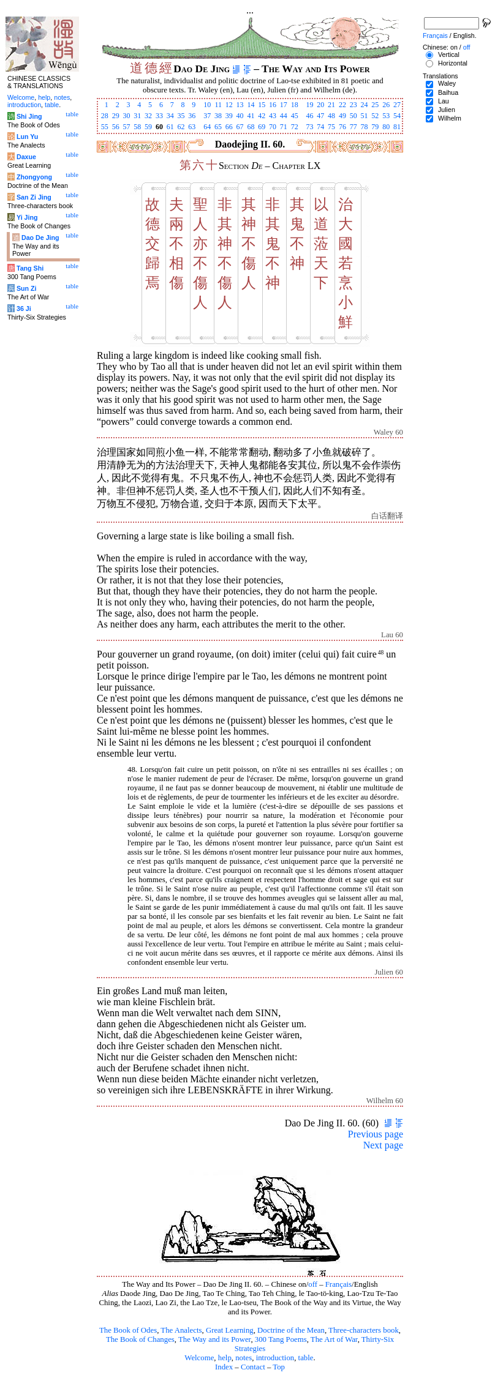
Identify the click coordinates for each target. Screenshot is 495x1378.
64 (207, 126)
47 (320, 115)
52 (375, 115)
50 (353, 115)
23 (353, 104)
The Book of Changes (140, 1339)
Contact (253, 1367)
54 (397, 115)
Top (279, 1367)
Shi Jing (29, 116)
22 (342, 104)
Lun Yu (27, 136)
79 (375, 126)
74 (320, 126)
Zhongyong (34, 177)
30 (126, 115)
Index (224, 1367)
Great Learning (230, 1330)
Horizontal (452, 63)
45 (294, 115)
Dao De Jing (40, 237)
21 (331, 104)
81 (397, 126)
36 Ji (24, 308)
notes (243, 1358)
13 (240, 104)
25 (375, 104)
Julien (446, 109)
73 (309, 126)
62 (181, 126)
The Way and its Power (214, 1339)
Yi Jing (27, 217)
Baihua (448, 92)
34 (170, 115)
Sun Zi (27, 288)
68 (250, 126)
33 (159, 115)
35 (181, 115)
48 (331, 115)
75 (331, 126)
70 (272, 126)
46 (309, 115)
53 (386, 115)
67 (240, 126)
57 (126, 126)
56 (115, 126)
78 (364, 126)
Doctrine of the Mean (291, 1330)
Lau (443, 101)
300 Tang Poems (281, 1339)
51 (364, 115)
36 (191, 115)
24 (364, 104)
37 (207, 115)
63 (191, 126)
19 (309, 104)
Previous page (375, 1134)
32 (148, 115)
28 (104, 115)
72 (294, 126)
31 (137, 115)
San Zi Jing (34, 197)
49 (342, 115)
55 (104, 126)
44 (283, 115)
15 (261, 104)
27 (397, 104)
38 (218, 115)
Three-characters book (363, 1330)
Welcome (199, 1358)
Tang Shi (30, 268)
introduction (275, 1358)
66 (229, 126)
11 (218, 104)
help (225, 1358)
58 (137, 126)
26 (386, 104)
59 (148, 126)
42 (261, 115)
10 (207, 104)
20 (320, 104)
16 (272, 104)
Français (338, 1284)
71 (283, 126)
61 (170, 126)
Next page (383, 1145)
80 (386, 126)
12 (229, 104)
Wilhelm (449, 118)
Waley (447, 83)
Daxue (26, 156)
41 (250, 115)
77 (353, 126)
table (306, 1358)
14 (250, 104)
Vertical (448, 54)
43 (272, 115)
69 (261, 126)
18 (294, 104)
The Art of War (334, 1339)
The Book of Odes (128, 1330)
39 (229, 115)
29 (115, 115)
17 (283, 104)
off (312, 1284)
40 (240, 115)
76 (342, 126)
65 (218, 126)
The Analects (181, 1330)
